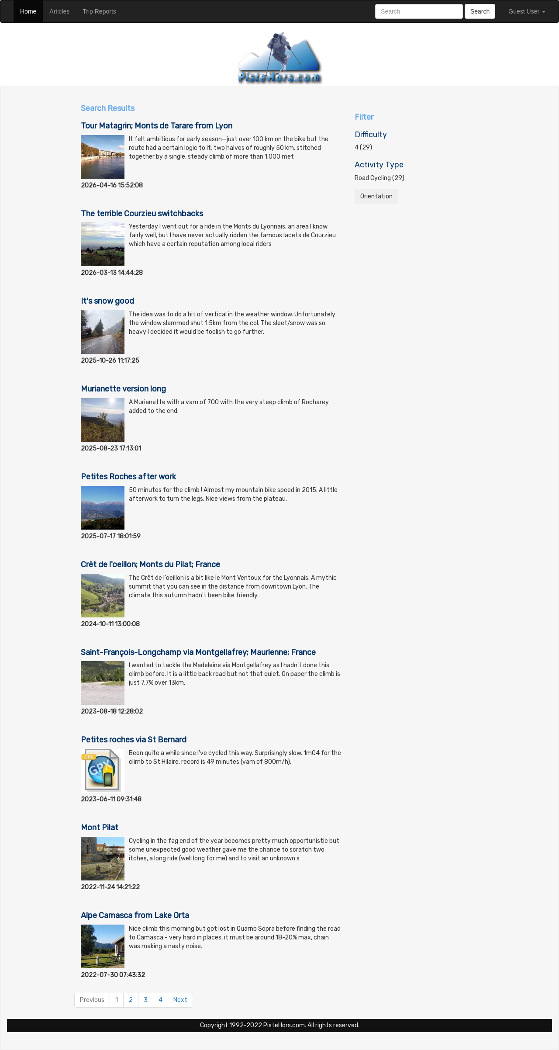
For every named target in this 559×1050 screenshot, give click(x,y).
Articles (62, 11)
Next (180, 1000)
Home (31, 11)
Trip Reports (103, 11)
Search (480, 11)
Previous (92, 1000)
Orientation (376, 196)
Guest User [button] (526, 11)
